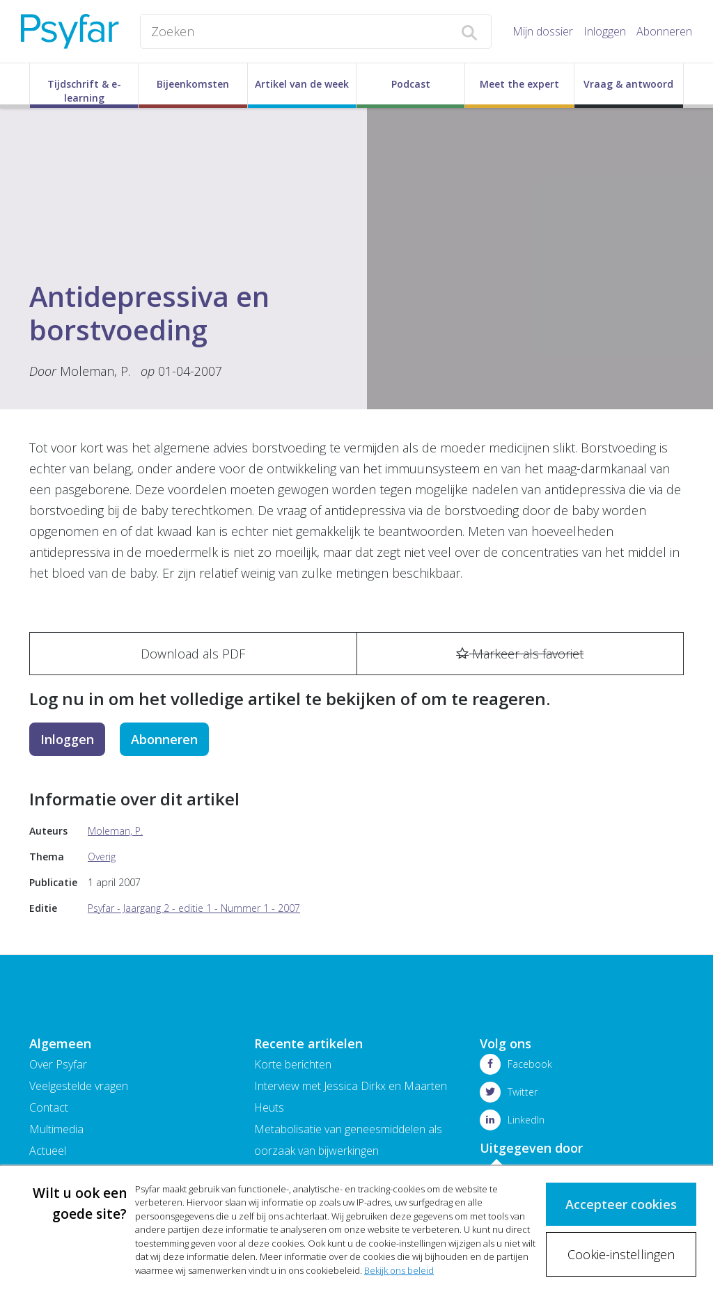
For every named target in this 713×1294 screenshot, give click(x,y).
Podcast (410, 83)
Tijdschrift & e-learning (84, 90)
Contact (48, 1107)
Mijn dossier (542, 31)
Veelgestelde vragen (78, 1086)
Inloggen (604, 31)
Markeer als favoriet (519, 653)
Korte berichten (292, 1064)
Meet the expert (519, 83)
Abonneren (664, 31)
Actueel (47, 1150)
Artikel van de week (302, 83)
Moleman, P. (97, 371)
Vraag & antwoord (628, 83)
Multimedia (56, 1129)
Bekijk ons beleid (399, 1270)
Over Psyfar (58, 1064)
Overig (102, 856)
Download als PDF (193, 653)
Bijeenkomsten (193, 83)
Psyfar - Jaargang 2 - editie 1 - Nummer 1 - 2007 (194, 908)
